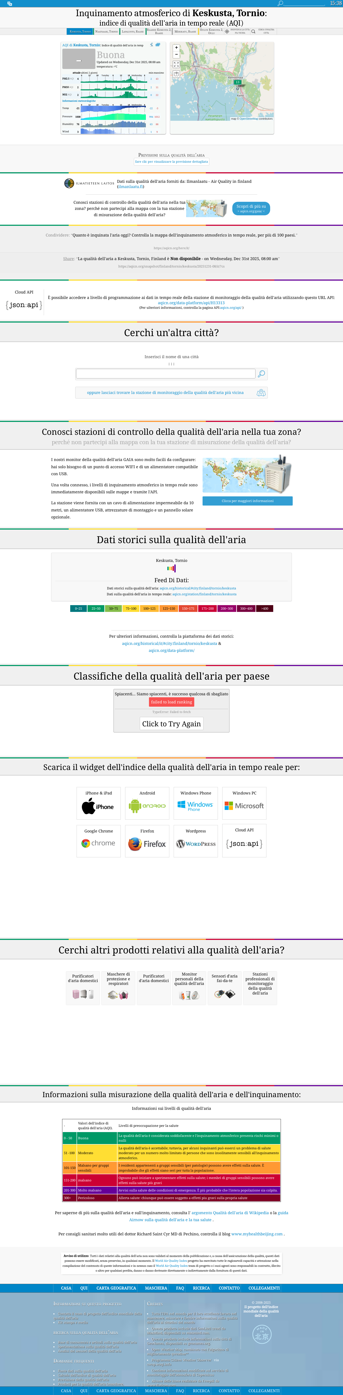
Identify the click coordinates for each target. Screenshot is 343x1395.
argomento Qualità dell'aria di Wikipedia (230, 1212)
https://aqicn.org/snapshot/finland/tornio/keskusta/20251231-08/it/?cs (171, 266)
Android (147, 802)
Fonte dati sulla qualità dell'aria (82, 1371)
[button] (237, 84)
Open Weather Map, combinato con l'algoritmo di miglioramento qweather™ (188, 1351)
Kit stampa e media (73, 1322)
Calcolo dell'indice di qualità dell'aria (87, 1375)
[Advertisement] (171, 897)
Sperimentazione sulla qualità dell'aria (88, 1346)
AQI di (81, 45)
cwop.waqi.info (159, 1364)
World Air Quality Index (171, 1261)
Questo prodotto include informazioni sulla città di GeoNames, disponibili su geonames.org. (189, 1341)
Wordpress (195, 840)
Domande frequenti (73, 1360)
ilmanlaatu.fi (130, 186)
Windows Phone (195, 802)
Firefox (147, 840)
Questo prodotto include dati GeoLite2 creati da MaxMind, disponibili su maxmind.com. (186, 1330)
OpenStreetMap (249, 118)
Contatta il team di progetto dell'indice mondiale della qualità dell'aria (97, 1315)
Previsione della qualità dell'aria (83, 1379)
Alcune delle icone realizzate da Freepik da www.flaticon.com (183, 1383)
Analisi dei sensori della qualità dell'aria (89, 1351)
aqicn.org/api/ (231, 307)
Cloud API (244, 840)
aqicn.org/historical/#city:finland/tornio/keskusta (198, 588)
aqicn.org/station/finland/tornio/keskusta (204, 594)
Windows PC (244, 802)
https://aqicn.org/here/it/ (171, 248)
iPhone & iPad (98, 802)
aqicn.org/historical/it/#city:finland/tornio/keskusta (169, 643)
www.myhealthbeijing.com (257, 1233)
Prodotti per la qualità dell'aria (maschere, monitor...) (88, 1386)
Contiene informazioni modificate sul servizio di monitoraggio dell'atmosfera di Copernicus (187, 1372)
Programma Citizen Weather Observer (181, 1360)
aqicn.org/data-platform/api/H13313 (191, 302)
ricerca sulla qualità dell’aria (85, 1332)
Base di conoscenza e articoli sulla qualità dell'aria (97, 1342)
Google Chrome (98, 840)
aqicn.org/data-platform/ (171, 650)
